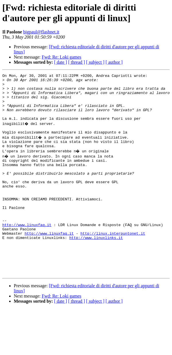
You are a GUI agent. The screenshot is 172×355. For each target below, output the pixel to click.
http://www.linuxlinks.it (96, 266)
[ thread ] (76, 62)
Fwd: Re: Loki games (61, 57)
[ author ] (114, 62)
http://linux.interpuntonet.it (112, 261)
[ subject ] (95, 62)
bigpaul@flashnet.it (41, 31)
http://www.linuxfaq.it (27, 251)
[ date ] (60, 62)
